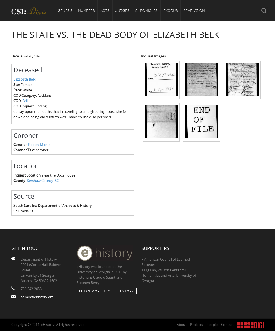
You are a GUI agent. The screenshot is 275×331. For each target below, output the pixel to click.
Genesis (65, 11)
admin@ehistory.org (37, 296)
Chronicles (146, 11)
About (182, 324)
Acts (105, 11)
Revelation (194, 11)
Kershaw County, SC (43, 180)
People (212, 324)
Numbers (86, 11)
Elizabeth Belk (24, 79)
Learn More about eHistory (106, 291)
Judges (122, 11)
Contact (227, 324)
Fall (25, 100)
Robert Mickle (39, 144)
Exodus (170, 11)
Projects (196, 324)
